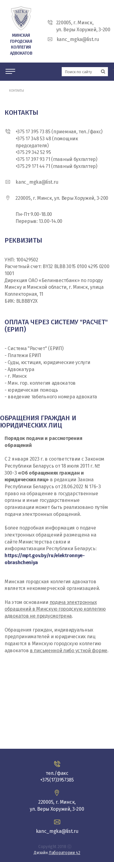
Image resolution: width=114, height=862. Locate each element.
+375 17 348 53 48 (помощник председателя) (47, 142)
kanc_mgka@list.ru (37, 182)
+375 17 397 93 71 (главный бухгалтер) (56, 159)
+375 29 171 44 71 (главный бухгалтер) (56, 166)
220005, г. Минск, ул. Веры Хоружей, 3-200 (62, 198)
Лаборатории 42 (64, 852)
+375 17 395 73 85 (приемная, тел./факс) (59, 132)
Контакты (16, 91)
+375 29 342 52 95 (33, 152)
